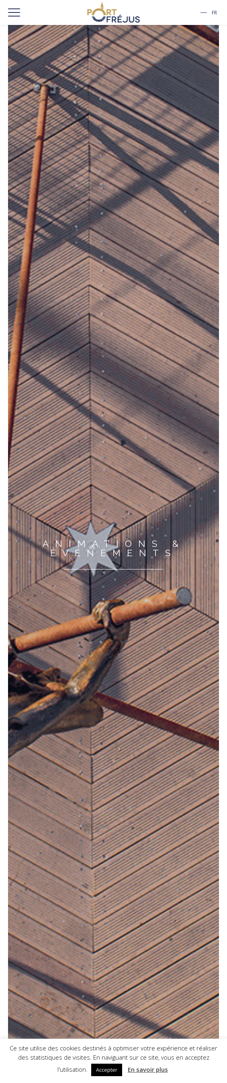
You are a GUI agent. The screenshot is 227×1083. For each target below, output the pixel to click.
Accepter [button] (106, 1069)
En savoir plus (148, 1069)
